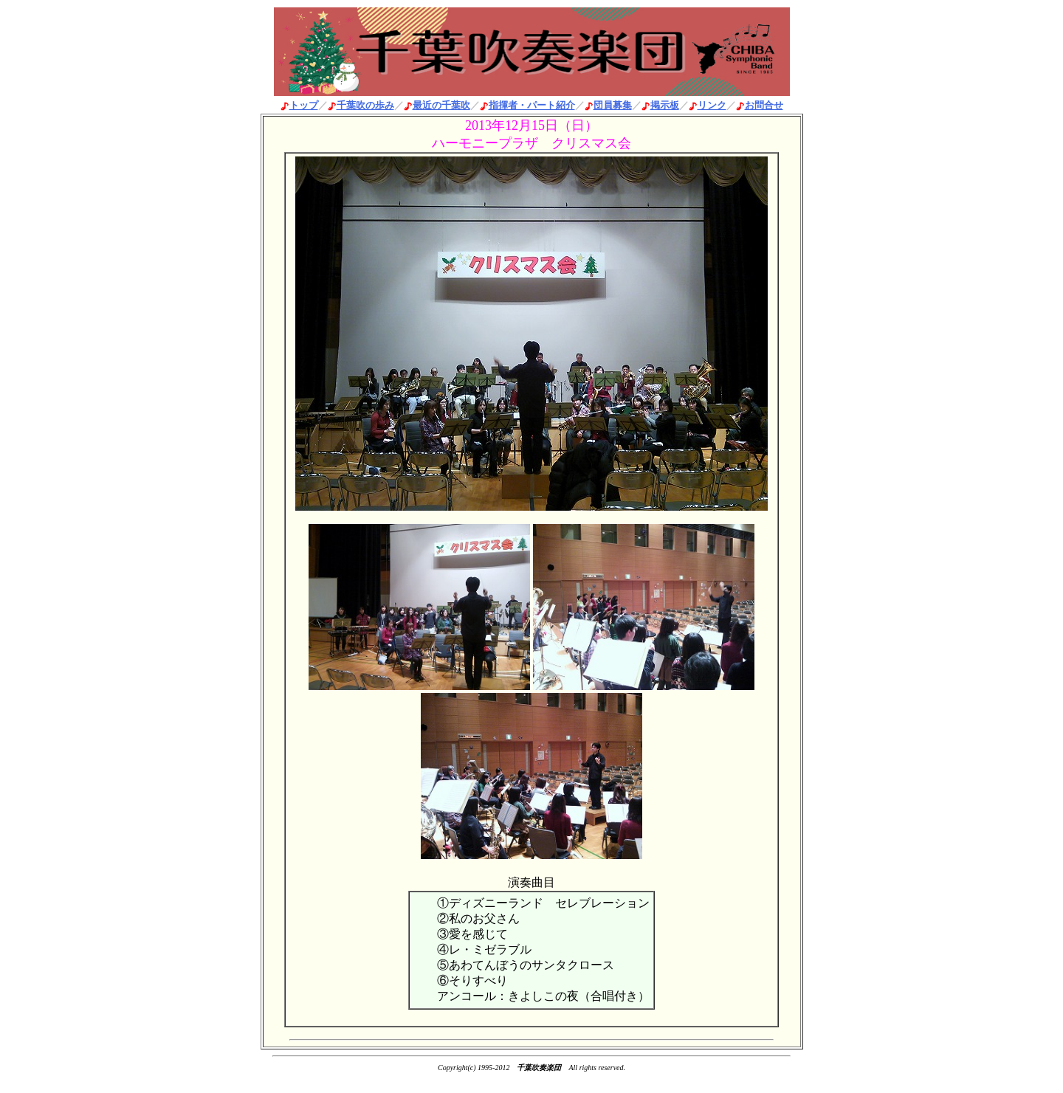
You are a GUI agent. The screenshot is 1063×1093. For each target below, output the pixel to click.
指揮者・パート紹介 (532, 105)
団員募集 (613, 105)
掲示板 (664, 105)
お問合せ (764, 105)
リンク (712, 105)
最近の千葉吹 (441, 105)
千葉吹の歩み (365, 105)
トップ (303, 105)
